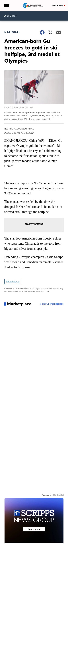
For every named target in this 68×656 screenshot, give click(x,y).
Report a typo (12, 281)
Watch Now (58, 5)
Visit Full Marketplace (52, 304)
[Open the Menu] (6, 5)
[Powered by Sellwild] (58, 495)
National (12, 32)
